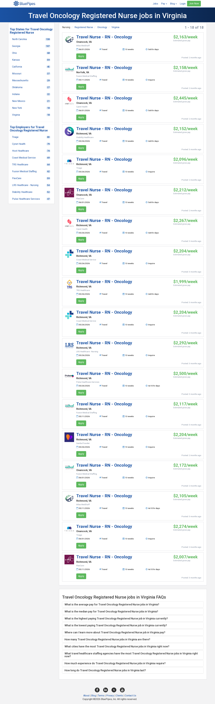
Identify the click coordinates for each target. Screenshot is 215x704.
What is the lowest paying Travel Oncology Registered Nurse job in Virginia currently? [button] (115, 625)
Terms (101, 695)
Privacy (110, 695)
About (86, 695)
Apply (81, 56)
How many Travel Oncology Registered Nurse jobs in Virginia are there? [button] (107, 639)
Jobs (155, 3)
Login (183, 3)
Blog (93, 695)
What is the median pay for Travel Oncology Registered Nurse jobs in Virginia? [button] (111, 611)
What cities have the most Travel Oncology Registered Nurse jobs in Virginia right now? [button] (116, 646)
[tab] (133, 605)
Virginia (115, 27)
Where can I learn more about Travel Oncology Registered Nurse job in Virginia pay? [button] (114, 632)
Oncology (102, 27)
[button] (164, 3)
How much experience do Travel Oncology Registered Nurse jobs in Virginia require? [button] (115, 663)
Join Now (194, 3)
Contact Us (130, 695)
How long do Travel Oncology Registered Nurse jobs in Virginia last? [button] (105, 670)
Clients (119, 695)
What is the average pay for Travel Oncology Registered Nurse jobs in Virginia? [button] (111, 604)
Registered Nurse (84, 27)
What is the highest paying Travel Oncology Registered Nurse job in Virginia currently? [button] (116, 618)
